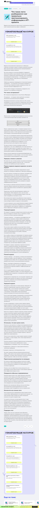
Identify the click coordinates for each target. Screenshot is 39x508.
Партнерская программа (18, 485)
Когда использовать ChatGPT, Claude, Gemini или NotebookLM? (13, 464)
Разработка (24, 2)
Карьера (31, 2)
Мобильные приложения (24, 493)
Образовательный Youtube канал (25, 487)
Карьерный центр (18, 490)
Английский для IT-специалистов (19, 491)
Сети (20, 2)
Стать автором (18, 493)
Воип (22, 2)
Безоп (19, 2)
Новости (33, 4)
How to (24, 4)
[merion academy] (7, 1)
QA (10, 488)
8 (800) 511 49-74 (6, 497)
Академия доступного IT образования (25, 484)
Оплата (29, 490)
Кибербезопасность (12, 484)
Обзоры (26, 4)
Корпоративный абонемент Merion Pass (19, 489)
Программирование (6, 485)
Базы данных (11, 486)
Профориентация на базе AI (25, 489)
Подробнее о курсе (12, 41)
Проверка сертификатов (24, 491)
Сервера (29, 2)
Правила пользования (31, 489)
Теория (28, 4)
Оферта (30, 486)
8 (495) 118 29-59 (12, 497)
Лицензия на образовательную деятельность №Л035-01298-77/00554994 (23, 499)
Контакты (18, 484)
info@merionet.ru (12, 500)
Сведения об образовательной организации (31, 485)
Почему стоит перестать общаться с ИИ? (28, 464)
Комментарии (19, 474)
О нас (29, 491)
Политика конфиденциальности (31, 487)
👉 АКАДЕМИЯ (13, 2)
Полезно (31, 4)
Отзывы (30, 492)
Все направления (6, 484)
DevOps (17, 2)
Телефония (11, 487)
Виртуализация (11, 485)
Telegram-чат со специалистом (6, 500)
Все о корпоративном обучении (19, 487)
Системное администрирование (6, 487)
